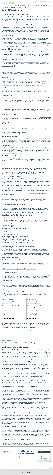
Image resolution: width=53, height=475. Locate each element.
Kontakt (49, 5)
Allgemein (7, 128)
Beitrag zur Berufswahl (16, 255)
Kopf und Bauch (27, 200)
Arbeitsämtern (46, 51)
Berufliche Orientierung (21, 199)
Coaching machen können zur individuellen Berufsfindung (36, 429)
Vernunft (44, 200)
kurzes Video (16, 380)
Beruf (20, 382)
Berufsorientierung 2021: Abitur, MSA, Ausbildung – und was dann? (24, 343)
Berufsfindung (26, 5)
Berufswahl (33, 62)
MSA (41, 63)
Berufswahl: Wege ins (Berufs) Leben (14, 205)
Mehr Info (29, 472)
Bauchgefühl (14, 199)
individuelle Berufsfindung (35, 63)
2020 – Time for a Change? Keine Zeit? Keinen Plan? (19, 269)
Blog (41, 5)
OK (22, 472)
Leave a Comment (45, 63)
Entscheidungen (11, 200)
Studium (24, 444)
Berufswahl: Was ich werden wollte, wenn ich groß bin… (20, 387)
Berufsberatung (35, 263)
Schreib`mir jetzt (5, 259)
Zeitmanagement (5, 340)
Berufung (47, 443)
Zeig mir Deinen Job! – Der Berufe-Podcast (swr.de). (33, 118)
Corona (31, 264)
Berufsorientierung (27, 62)
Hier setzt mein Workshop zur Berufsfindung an (22, 359)
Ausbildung (44, 62)
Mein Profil (45, 5)
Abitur (26, 128)
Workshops (32, 5)
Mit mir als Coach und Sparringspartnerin (38, 193)
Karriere (37, 62)
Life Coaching (20, 5)
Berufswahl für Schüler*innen (12, 10)
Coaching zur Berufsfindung (25, 63)
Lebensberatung (33, 200)
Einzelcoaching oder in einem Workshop (12, 253)
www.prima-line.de (26, 461)
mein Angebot (46, 53)
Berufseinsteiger (15, 62)
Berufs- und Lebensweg (30, 199)
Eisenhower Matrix (19, 291)
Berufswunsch (16, 63)
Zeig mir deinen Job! (9, 66)
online (36, 51)
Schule (47, 264)
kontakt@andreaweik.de (46, 1)
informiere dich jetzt (39, 375)
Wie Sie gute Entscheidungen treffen (14, 133)
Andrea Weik (5, 123)
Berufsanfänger (8, 62)
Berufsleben (46, 263)
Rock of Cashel (34, 390)
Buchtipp (12, 378)
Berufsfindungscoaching (45, 117)
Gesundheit (37, 5)
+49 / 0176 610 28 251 (36, 1)
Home (16, 5)
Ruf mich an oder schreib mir (8, 59)
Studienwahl (4, 266)
